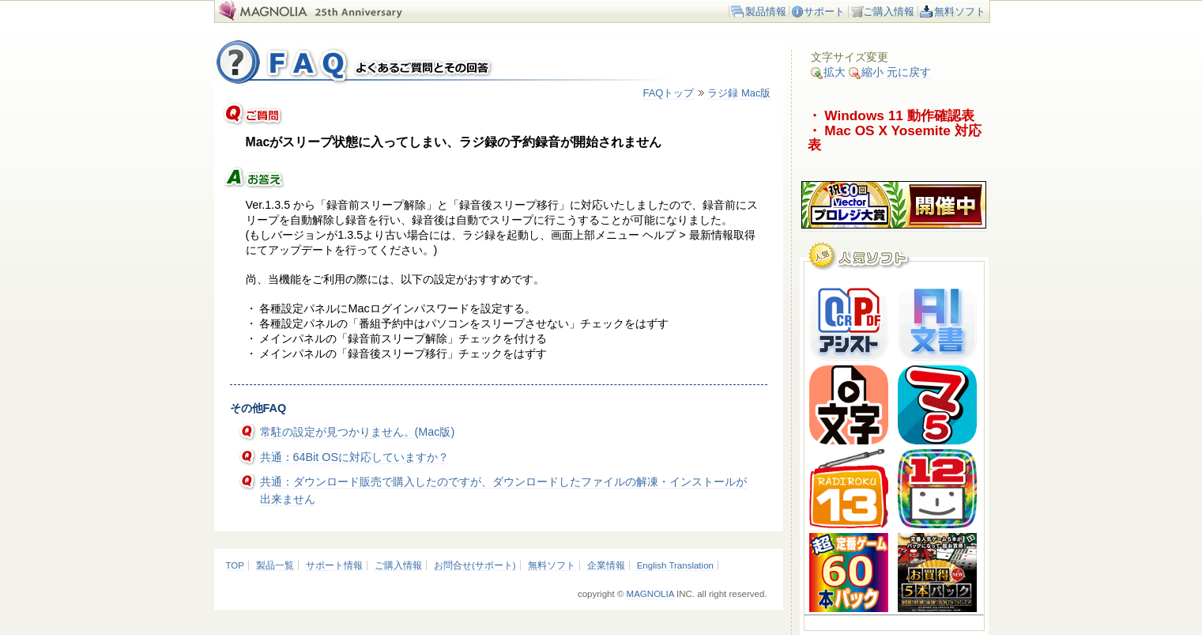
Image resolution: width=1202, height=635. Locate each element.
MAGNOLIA (650, 594)
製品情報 (765, 11)
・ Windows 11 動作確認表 (891, 115)
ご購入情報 (888, 11)
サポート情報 (334, 565)
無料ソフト (959, 11)
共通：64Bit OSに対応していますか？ (355, 457)
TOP (235, 565)
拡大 (828, 72)
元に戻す (909, 72)
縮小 (866, 72)
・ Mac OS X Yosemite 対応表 (895, 138)
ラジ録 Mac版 (739, 93)
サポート (824, 11)
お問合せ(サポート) (475, 565)
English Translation (675, 565)
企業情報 (606, 565)
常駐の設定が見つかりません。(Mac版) (357, 431)
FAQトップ (669, 93)
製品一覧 (275, 565)
